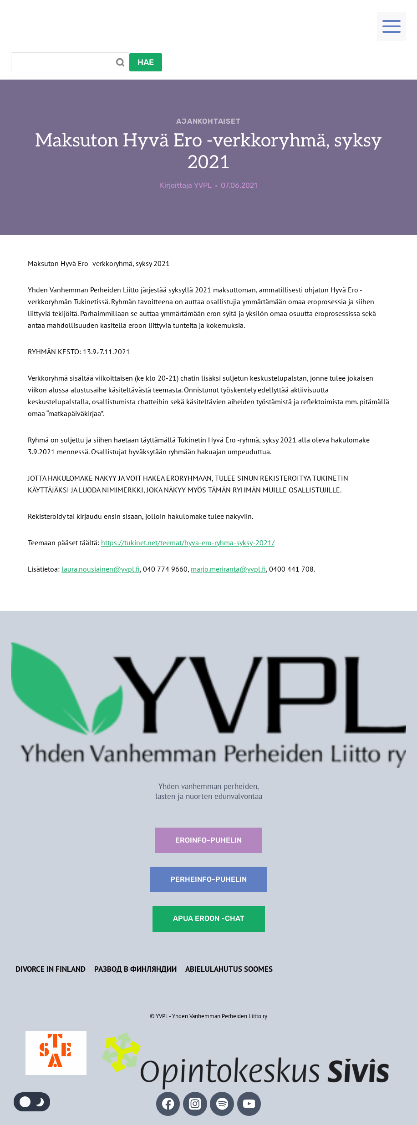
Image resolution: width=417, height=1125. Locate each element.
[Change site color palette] (32, 1101)
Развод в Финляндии (135, 969)
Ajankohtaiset (208, 121)
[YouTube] (249, 1104)
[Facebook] (168, 1104)
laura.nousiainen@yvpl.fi (100, 568)
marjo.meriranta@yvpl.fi (228, 568)
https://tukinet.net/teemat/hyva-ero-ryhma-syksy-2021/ (188, 542)
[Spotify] (222, 1104)
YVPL (203, 185)
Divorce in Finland (50, 969)
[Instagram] (195, 1104)
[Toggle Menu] (391, 25)
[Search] (70, 62)
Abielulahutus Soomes (229, 969)
